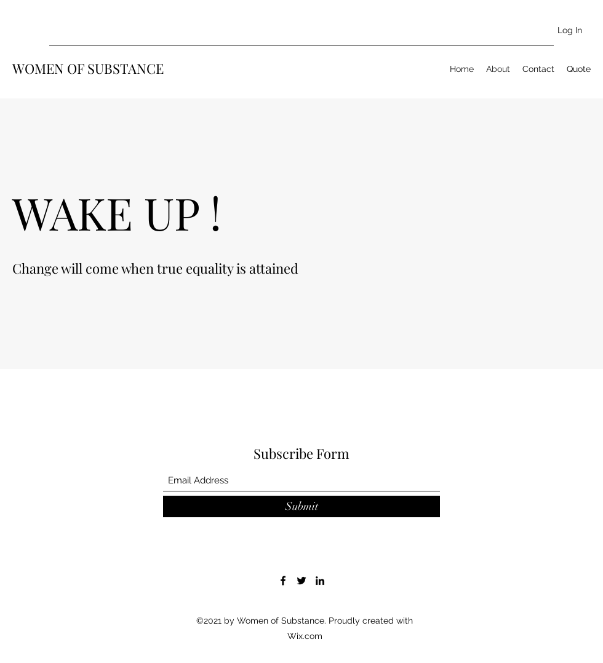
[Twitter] (301, 580)
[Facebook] (283, 580)
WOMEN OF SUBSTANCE (88, 68)
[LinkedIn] (320, 580)
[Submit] (301, 506)
